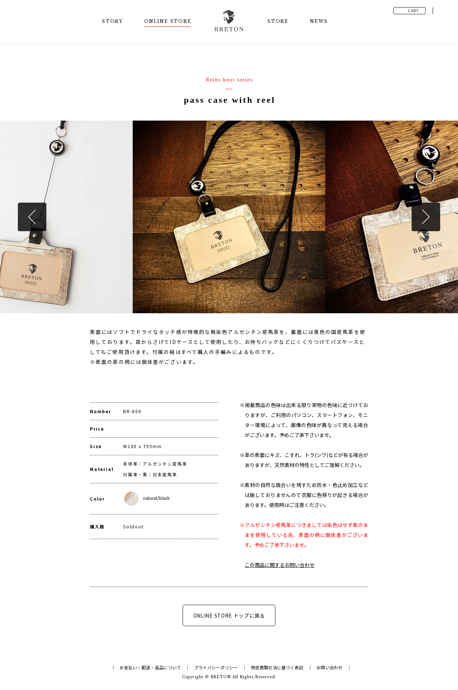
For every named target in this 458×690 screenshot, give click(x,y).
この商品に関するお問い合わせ (280, 564)
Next (426, 217)
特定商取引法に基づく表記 (277, 667)
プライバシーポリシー (216, 667)
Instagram (443, 10)
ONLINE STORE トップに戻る (229, 615)
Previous (32, 217)
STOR (112, 21)
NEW (318, 21)
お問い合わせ (329, 667)
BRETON (220, 677)
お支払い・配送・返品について (150, 667)
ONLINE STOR (167, 21)
